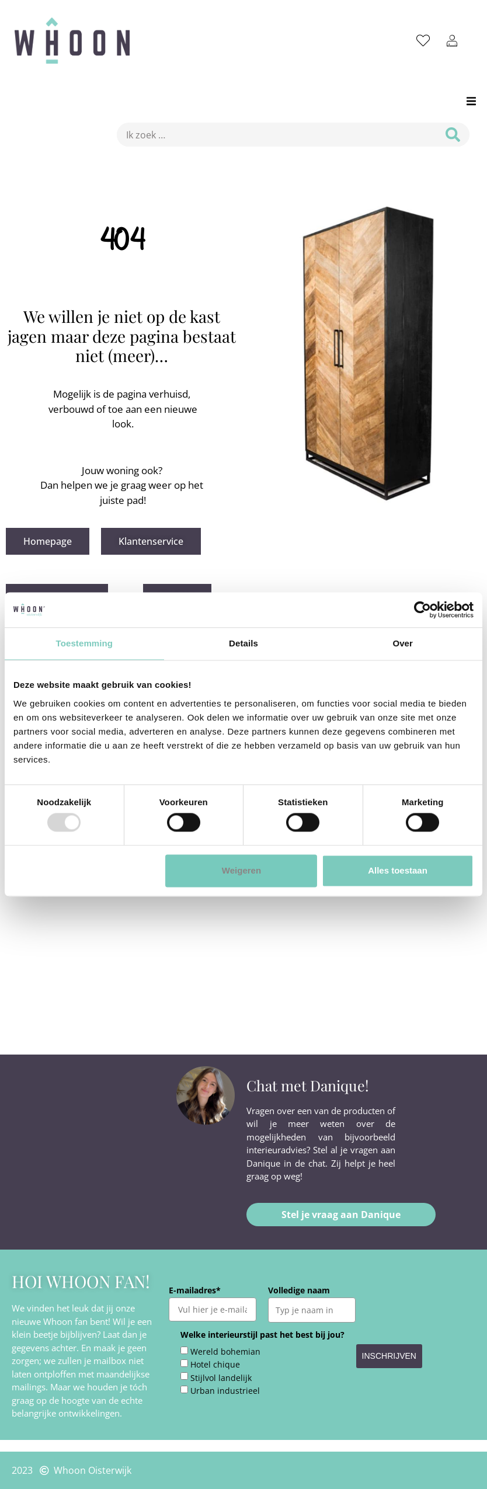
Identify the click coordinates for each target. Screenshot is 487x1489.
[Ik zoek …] (273, 135)
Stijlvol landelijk (221, 1378)
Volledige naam (299, 1290)
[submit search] (452, 135)
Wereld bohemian (225, 1352)
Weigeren (241, 870)
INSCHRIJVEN (389, 1356)
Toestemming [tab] (84, 643)
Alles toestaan (397, 870)
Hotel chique (215, 1365)
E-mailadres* (195, 1290)
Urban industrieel (225, 1391)
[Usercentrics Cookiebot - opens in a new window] (422, 609)
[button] (471, 101)
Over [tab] (402, 643)
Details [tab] (243, 643)
